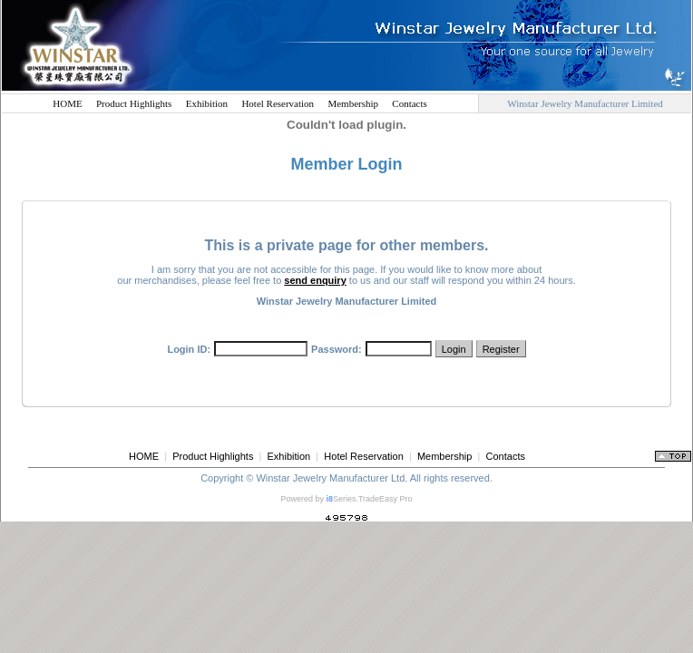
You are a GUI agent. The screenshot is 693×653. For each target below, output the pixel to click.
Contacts (409, 103)
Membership (352, 103)
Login (454, 349)
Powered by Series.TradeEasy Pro (346, 498)
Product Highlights (133, 103)
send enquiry (315, 280)
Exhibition (207, 103)
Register (501, 349)
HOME (67, 103)
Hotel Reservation (277, 103)
